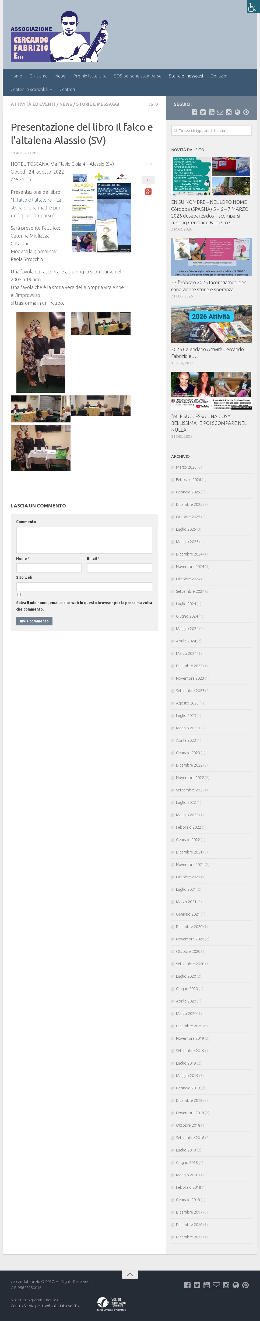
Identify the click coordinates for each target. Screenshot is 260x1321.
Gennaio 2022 (188, 839)
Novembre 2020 (190, 939)
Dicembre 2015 (189, 1237)
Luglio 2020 (186, 976)
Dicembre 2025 (189, 504)
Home (16, 75)
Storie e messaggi (186, 75)
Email (93, 558)
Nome (23, 558)
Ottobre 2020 (188, 951)
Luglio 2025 (186, 529)
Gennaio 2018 (188, 1199)
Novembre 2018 (190, 1112)
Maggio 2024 (187, 628)
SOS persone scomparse (137, 75)
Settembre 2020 (190, 963)
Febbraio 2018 (188, 1187)
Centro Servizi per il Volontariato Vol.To (45, 1305)
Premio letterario (90, 75)
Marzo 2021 (186, 901)
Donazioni (219, 75)
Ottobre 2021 (188, 877)
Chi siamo (39, 75)
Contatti (67, 89)
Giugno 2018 (187, 1162)
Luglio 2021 (186, 889)
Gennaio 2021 (188, 914)
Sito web (24, 577)
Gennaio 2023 (188, 752)
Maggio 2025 (187, 541)
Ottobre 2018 (188, 1125)
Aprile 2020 (186, 1001)
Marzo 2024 (186, 653)
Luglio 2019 (186, 1063)
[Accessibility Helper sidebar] (253, 6)
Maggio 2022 (187, 814)
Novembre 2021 (190, 864)
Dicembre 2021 (189, 852)
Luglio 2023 (186, 715)
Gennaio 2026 (188, 492)
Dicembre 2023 (189, 665)
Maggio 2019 (187, 1075)
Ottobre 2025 (188, 516)
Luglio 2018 (186, 1150)
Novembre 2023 (190, 678)
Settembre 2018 (190, 1137)
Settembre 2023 (190, 690)
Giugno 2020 (187, 988)
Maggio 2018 (187, 1175)
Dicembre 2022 (189, 765)
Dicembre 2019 (189, 1026)
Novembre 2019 (190, 1038)
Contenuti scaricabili (29, 89)
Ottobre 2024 (188, 579)
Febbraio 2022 (188, 827)
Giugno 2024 (187, 616)
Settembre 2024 (190, 591)
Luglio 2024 (186, 603)
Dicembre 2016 (189, 1224)
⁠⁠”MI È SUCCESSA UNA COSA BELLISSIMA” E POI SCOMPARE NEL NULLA (209, 423)
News (60, 75)
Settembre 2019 (190, 1050)
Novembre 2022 (190, 777)
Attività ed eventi (33, 104)
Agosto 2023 (187, 703)
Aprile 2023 (186, 740)
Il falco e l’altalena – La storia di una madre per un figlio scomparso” (36, 207)
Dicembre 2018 (189, 1100)
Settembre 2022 (190, 790)
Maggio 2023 (187, 728)
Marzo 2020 (186, 1013)
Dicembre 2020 (189, 926)
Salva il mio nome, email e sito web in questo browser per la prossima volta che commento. (84, 606)
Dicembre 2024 (189, 554)
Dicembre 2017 (189, 1212)
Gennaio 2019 (188, 1088)
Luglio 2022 (186, 802)
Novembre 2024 (190, 566)
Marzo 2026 (186, 467)
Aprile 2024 (186, 641)
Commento (26, 522)
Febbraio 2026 (188, 479)
